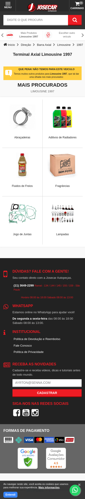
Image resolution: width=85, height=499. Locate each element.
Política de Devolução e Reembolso (37, 339)
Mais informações (49, 487)
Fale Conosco (23, 345)
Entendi (10, 494)
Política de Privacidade (29, 352)
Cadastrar (47, 393)
